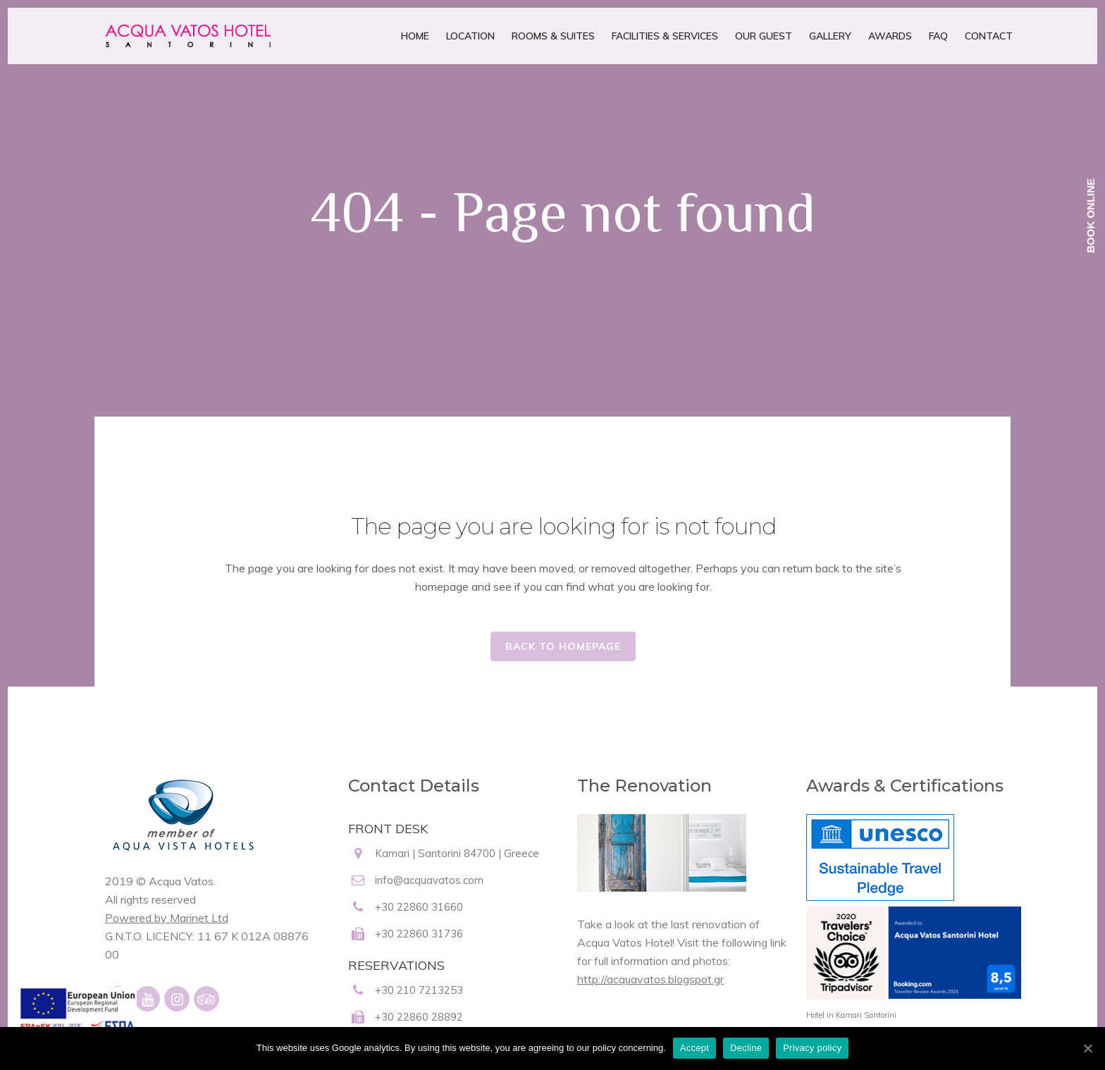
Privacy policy (812, 1048)
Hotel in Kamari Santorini (851, 1015)
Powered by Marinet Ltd (166, 918)
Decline (746, 1048)
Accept (694, 1048)
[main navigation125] (77, 1019)
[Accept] (1087, 1048)
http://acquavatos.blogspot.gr (650, 979)
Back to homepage (563, 646)
